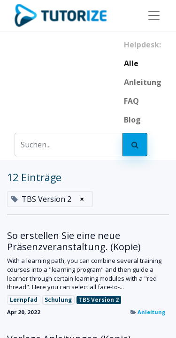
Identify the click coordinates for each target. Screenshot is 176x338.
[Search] (134, 144)
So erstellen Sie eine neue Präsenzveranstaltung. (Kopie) (74, 241)
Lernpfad (24, 300)
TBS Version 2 (99, 300)
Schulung (58, 300)
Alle (131, 63)
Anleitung (151, 311)
